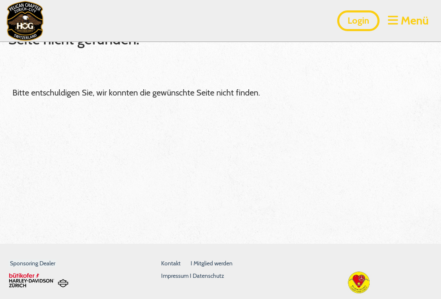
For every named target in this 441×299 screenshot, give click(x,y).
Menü (408, 20)
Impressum (175, 275)
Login (358, 20)
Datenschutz (208, 275)
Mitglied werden (213, 263)
